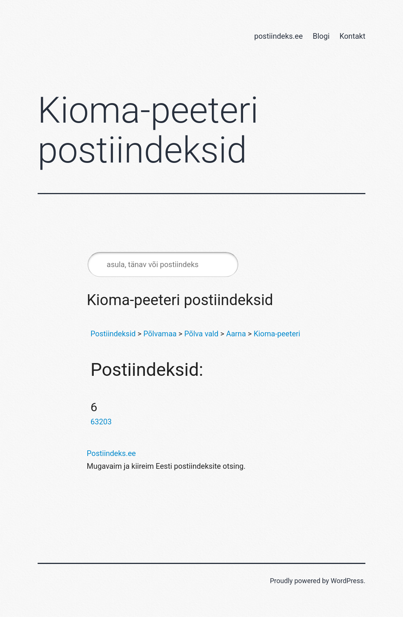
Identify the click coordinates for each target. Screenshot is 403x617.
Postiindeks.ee (111, 453)
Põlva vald (201, 333)
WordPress (347, 581)
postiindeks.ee (278, 36)
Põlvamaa (159, 333)
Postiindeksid (113, 333)
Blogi (321, 36)
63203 (101, 421)
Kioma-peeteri (277, 333)
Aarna (236, 333)
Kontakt (352, 36)
